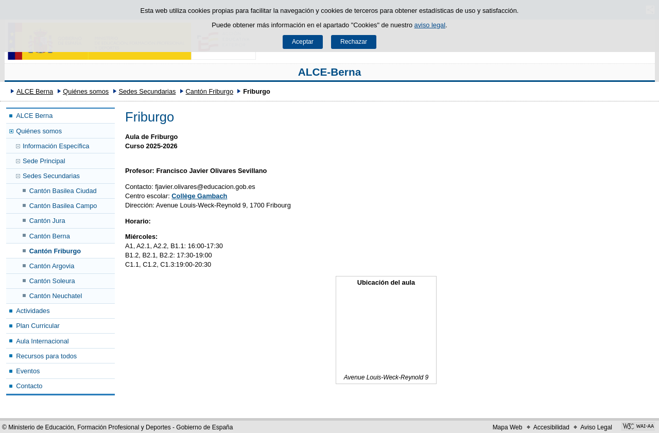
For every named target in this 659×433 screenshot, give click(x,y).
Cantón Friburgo (209, 91)
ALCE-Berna (329, 72)
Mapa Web (508, 427)
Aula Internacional (42, 341)
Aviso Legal (596, 427)
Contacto (29, 386)
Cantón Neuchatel (55, 296)
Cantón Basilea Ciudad (63, 191)
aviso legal (429, 25)
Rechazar (353, 41)
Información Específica (56, 146)
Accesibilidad (551, 427)
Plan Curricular (38, 326)
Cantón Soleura (52, 281)
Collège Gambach (199, 196)
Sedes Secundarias (147, 91)
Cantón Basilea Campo (63, 206)
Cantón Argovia (52, 266)
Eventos (28, 371)
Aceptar (303, 41)
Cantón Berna (49, 236)
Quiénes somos (86, 91)
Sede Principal (44, 161)
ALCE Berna (34, 91)
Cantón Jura (47, 220)
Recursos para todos (46, 356)
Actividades (32, 311)
